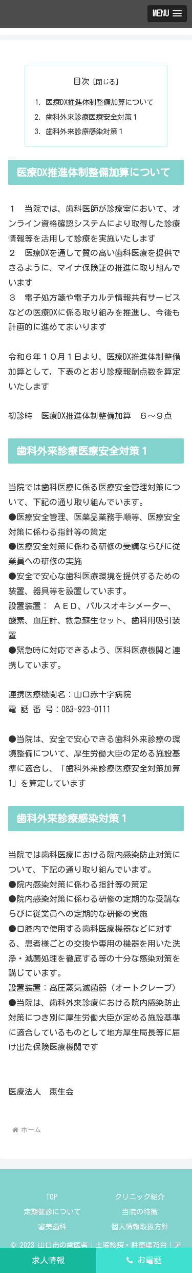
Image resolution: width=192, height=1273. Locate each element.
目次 (81, 81)
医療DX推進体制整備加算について (100, 102)
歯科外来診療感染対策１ (85, 131)
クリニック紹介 (140, 1197)
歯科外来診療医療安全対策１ (92, 117)
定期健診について (52, 1211)
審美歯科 (52, 1226)
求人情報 (48, 1260)
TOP (52, 1197)
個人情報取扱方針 (139, 1226)
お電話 (144, 1260)
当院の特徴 (140, 1211)
